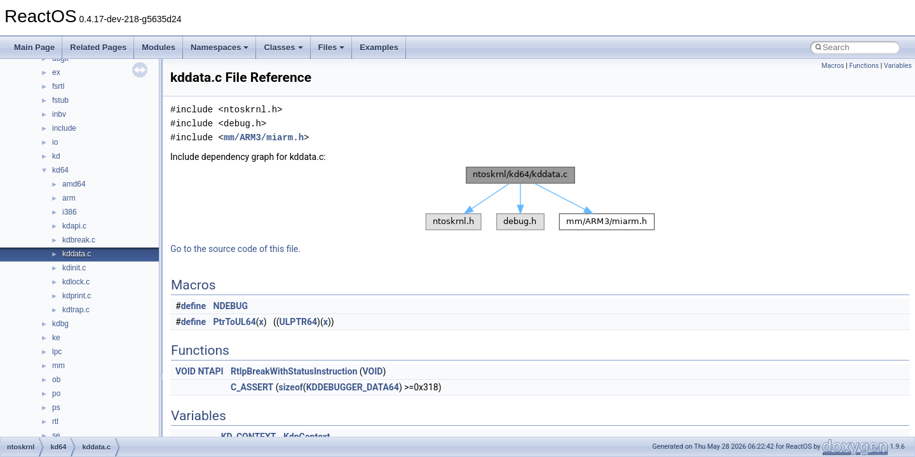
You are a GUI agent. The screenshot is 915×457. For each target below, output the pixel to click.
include (64, 128)
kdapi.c (74, 226)
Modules (158, 47)
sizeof (290, 387)
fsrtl (58, 86)
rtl (55, 421)
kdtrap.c (76, 309)
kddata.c (76, 253)
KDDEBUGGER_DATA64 (352, 387)
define (193, 306)
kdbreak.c (78, 239)
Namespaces (220, 47)
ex (56, 72)
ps (56, 407)
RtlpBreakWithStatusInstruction (294, 371)
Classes (283, 47)
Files (331, 47)
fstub (60, 100)
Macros (833, 66)
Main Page (34, 47)
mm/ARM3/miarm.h (264, 137)
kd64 (60, 170)
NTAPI (210, 371)
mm (58, 365)
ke (56, 337)
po (56, 393)
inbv (59, 114)
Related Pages (98, 47)
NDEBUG (231, 306)
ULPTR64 (299, 322)
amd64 (74, 184)
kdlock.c (76, 281)
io (55, 142)
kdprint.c (76, 295)
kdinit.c (74, 267)
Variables (898, 66)
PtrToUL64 (235, 322)
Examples (379, 47)
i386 (69, 212)
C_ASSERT (252, 387)
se (56, 435)
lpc (57, 351)
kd (56, 156)
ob (56, 379)
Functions (864, 66)
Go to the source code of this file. (235, 249)
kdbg (60, 323)
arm (69, 198)
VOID (185, 371)
